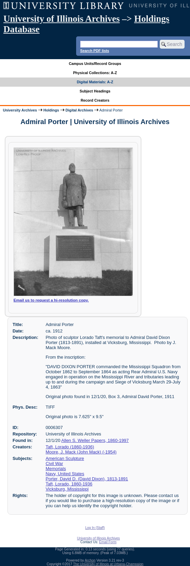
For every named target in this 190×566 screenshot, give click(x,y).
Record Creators (95, 100)
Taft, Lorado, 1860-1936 (69, 483)
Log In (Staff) (95, 528)
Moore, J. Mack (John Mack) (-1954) (81, 451)
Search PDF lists (94, 51)
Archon (90, 560)
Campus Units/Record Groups (95, 64)
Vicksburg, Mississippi (67, 489)
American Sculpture (65, 458)
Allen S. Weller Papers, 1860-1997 (95, 440)
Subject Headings (95, 91)
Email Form (107, 542)
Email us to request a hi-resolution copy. (51, 300)
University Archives (20, 110)
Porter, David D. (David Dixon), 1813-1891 (87, 478)
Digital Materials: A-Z (95, 82)
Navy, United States (65, 473)
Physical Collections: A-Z (95, 73)
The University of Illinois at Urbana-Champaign (108, 564)
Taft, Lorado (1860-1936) (70, 446)
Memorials (56, 468)
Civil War (54, 463)
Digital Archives (79, 110)
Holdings (51, 110)
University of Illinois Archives (61, 19)
